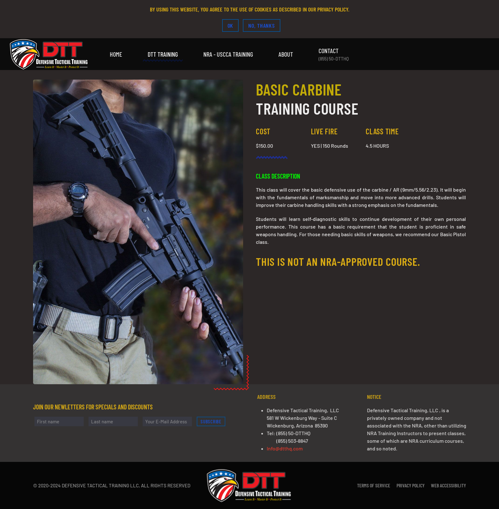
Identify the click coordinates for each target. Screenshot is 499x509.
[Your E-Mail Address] (169, 421)
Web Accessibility (448, 485)
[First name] (61, 421)
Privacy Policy (411, 485)
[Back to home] (49, 54)
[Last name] (115, 421)
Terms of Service (373, 485)
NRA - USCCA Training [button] (228, 54)
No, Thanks (261, 25)
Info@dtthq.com (287, 448)
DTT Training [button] (163, 54)
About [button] (285, 54)
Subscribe (213, 421)
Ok (231, 25)
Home (116, 54)
